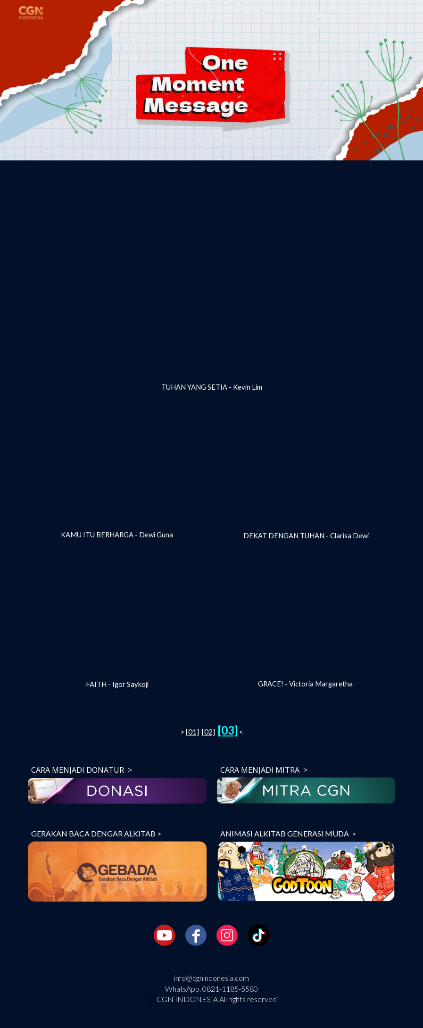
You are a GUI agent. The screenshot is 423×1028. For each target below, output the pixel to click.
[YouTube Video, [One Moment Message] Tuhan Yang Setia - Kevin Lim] (211, 273)
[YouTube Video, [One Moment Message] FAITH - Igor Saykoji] (117, 621)
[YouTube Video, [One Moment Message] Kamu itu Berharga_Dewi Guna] (117, 473)
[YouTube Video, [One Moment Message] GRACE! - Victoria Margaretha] (306, 621)
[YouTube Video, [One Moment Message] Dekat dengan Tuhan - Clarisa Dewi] (306, 473)
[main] (211, 387)
